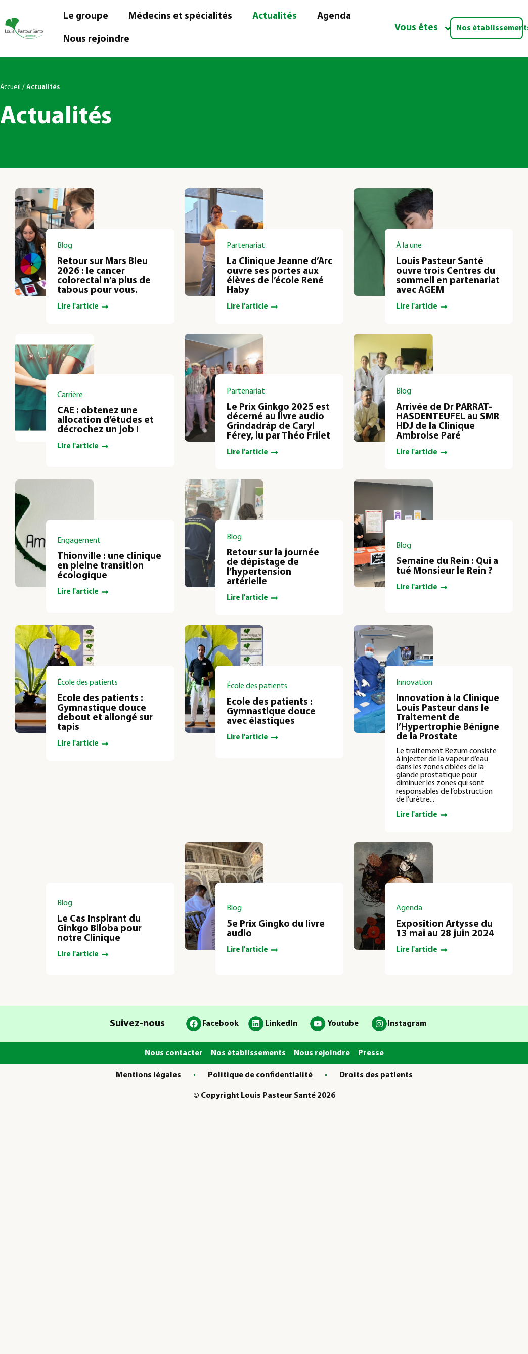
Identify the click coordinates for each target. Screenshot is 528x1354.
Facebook (220, 1024)
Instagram (406, 1024)
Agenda (334, 16)
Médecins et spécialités (180, 16)
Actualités (274, 16)
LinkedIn (281, 1024)
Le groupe (85, 16)
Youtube (343, 1024)
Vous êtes (423, 28)
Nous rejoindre (96, 40)
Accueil (10, 87)
